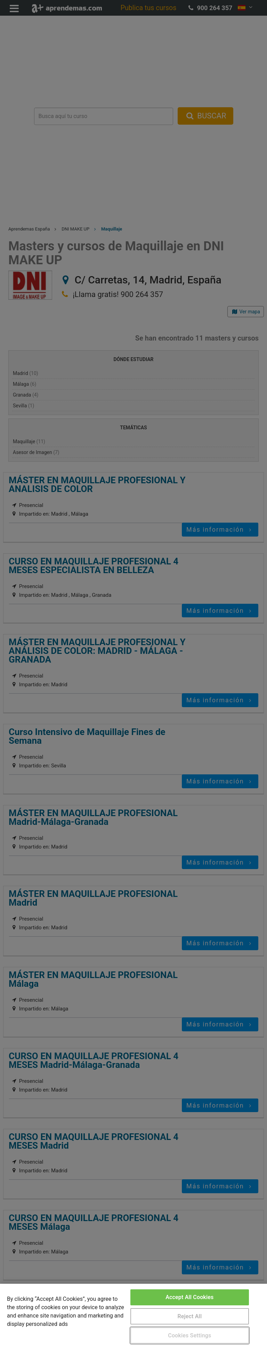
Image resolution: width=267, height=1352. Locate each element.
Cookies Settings (189, 1335)
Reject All (189, 1316)
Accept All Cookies (189, 1297)
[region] (133, 1318)
